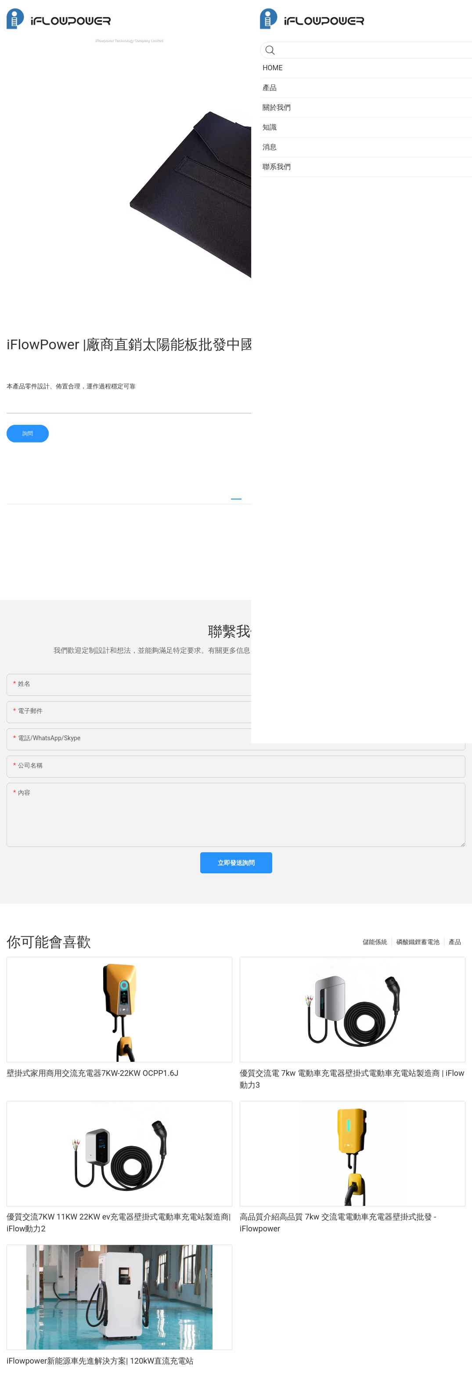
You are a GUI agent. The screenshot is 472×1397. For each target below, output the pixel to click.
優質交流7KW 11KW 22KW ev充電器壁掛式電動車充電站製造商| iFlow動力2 (119, 1222)
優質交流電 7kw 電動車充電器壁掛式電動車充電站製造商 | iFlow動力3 (352, 1078)
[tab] (236, 495)
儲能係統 (375, 941)
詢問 (27, 434)
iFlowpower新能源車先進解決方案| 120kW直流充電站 (100, 1360)
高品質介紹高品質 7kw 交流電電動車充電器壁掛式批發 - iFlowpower (338, 1222)
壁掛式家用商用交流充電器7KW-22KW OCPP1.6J (93, 1073)
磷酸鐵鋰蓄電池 (418, 941)
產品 (455, 941)
